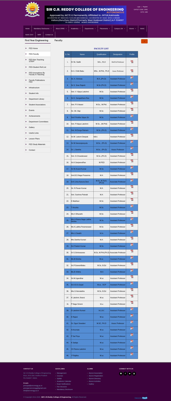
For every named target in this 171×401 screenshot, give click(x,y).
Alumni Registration (96, 376)
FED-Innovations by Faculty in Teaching (37, 73)
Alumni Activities (95, 381)
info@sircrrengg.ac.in (31, 391)
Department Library (36, 99)
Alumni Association (96, 373)
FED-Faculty (34, 54)
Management (62, 373)
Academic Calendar (64, 381)
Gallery (32, 127)
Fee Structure (62, 387)
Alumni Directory (95, 378)
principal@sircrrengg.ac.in (32, 385)
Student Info (33, 93)
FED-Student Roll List (37, 67)
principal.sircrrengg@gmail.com (34, 388)
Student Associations (37, 105)
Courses (60, 376)
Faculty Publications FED (37, 81)
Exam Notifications (63, 384)
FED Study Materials (37, 144)
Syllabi (59, 378)
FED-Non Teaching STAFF (36, 60)
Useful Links (34, 133)
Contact (32, 150)
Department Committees (38, 122)
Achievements (34, 116)
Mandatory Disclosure (65, 389)
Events (31, 110)
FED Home (33, 48)
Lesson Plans (34, 139)
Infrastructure (34, 88)
